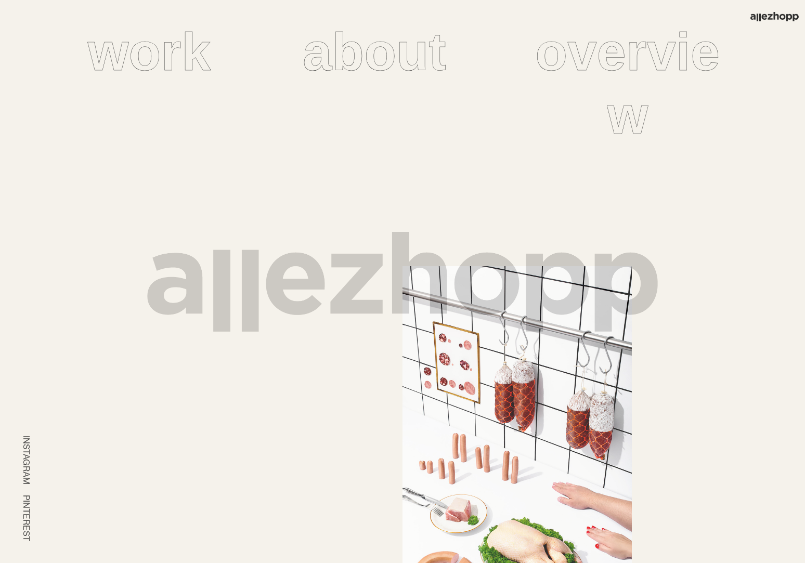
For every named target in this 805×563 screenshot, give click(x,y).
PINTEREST (26, 518)
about (374, 51)
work (149, 51)
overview (627, 83)
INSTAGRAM (26, 460)
